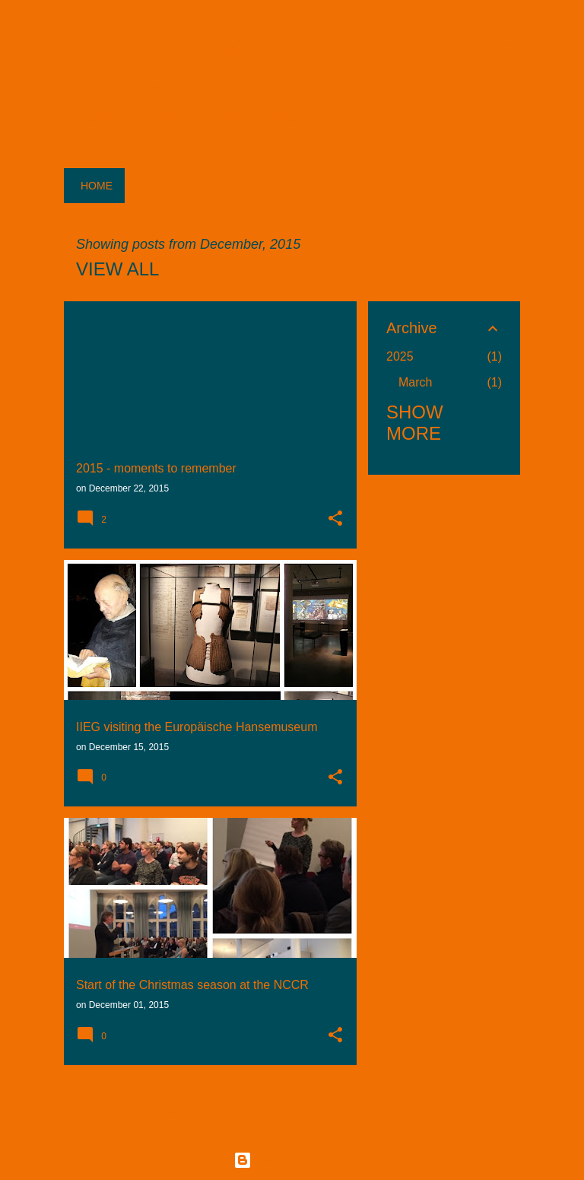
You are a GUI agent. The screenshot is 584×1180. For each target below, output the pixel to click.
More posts (210, 1108)
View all (117, 269)
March (415, 382)
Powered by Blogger (292, 1160)
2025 (400, 356)
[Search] (511, 48)
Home (97, 186)
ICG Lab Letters (172, 46)
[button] (335, 519)
